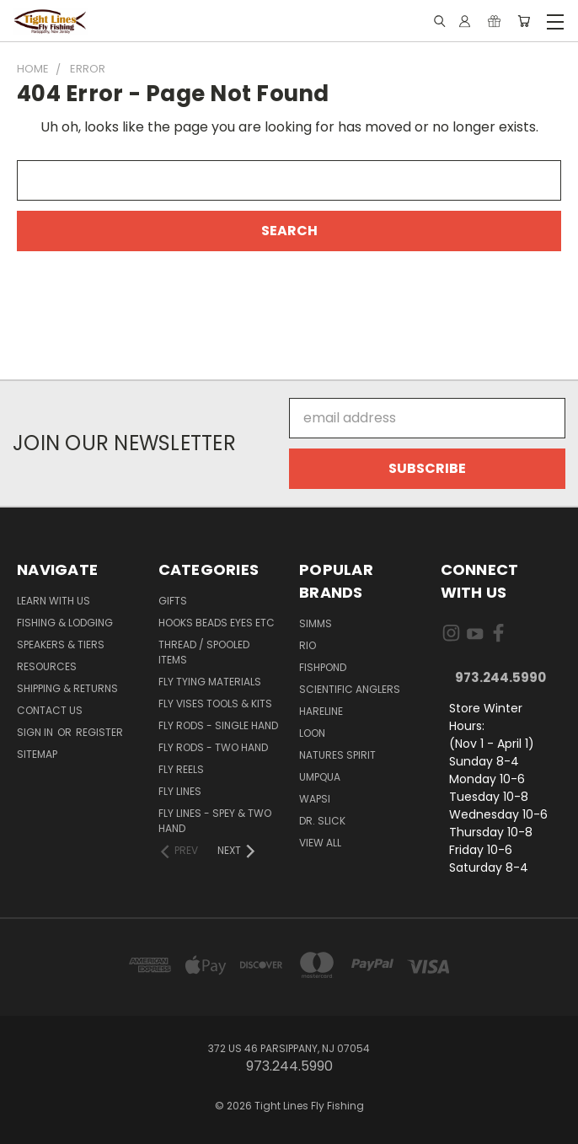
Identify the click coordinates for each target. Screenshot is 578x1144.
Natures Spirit (337, 755)
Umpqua (319, 777)
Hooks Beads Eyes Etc (216, 622)
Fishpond (322, 667)
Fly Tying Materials (209, 681)
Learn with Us (53, 600)
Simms (315, 623)
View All (320, 842)
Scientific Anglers (349, 689)
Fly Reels (181, 769)
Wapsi (314, 799)
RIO (307, 645)
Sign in (36, 732)
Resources (47, 666)
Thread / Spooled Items (203, 652)
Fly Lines (179, 791)
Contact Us (50, 710)
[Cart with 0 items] (524, 21)
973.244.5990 (500, 677)
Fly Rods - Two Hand (213, 747)
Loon (312, 733)
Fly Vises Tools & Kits (215, 703)
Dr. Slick (322, 821)
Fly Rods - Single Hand (218, 725)
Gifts (172, 600)
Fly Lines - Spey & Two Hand (214, 820)
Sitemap (37, 754)
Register (99, 732)
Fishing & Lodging (65, 622)
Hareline (321, 711)
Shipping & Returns (67, 688)
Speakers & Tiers (60, 644)
